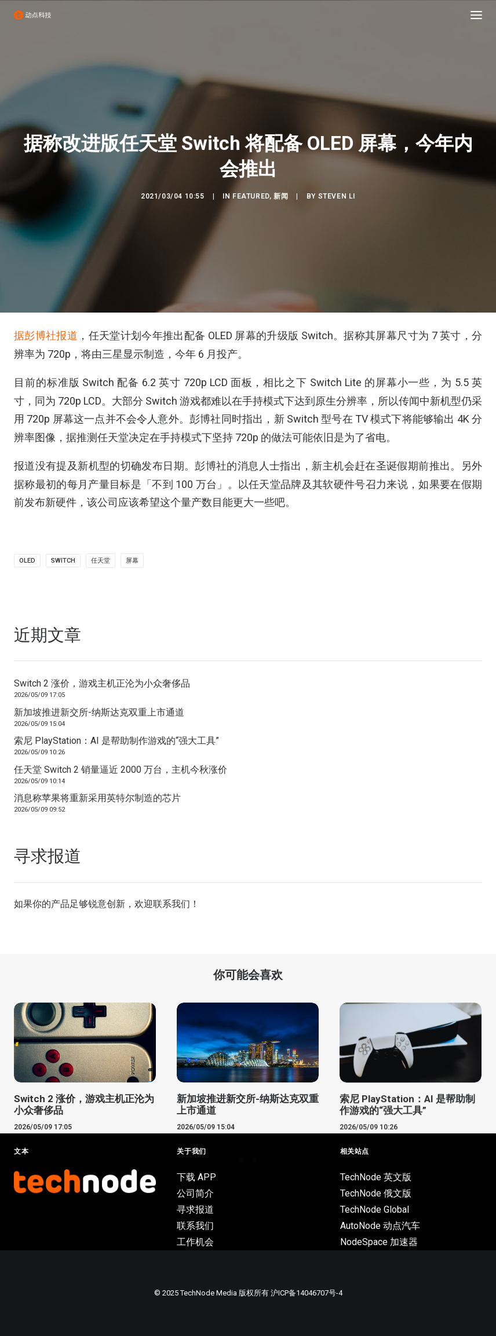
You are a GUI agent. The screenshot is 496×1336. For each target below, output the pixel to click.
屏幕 (132, 560)
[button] (476, 15)
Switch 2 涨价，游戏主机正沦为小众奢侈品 (102, 683)
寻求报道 (195, 1209)
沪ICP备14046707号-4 (306, 1293)
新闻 (280, 196)
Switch (63, 560)
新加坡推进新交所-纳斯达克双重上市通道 (99, 712)
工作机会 (195, 1241)
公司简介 (195, 1193)
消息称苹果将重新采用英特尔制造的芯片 (97, 797)
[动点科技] (32, 15)
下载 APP (196, 1177)
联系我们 (171, 903)
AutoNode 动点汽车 (380, 1225)
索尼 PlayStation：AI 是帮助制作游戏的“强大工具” (116, 740)
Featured (250, 196)
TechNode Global (374, 1209)
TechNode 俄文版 (375, 1193)
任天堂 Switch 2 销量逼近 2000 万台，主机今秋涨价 (120, 769)
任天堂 (100, 560)
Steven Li (336, 196)
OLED (27, 560)
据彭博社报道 (46, 335)
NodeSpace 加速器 (379, 1241)
